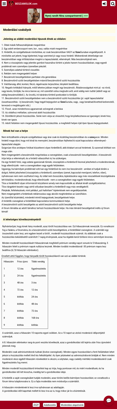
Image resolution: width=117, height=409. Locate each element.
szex (91, 137)
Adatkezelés (50, 405)
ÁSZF (36, 405)
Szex (77, 52)
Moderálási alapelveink (72, 405)
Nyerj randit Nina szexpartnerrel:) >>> (66, 15)
